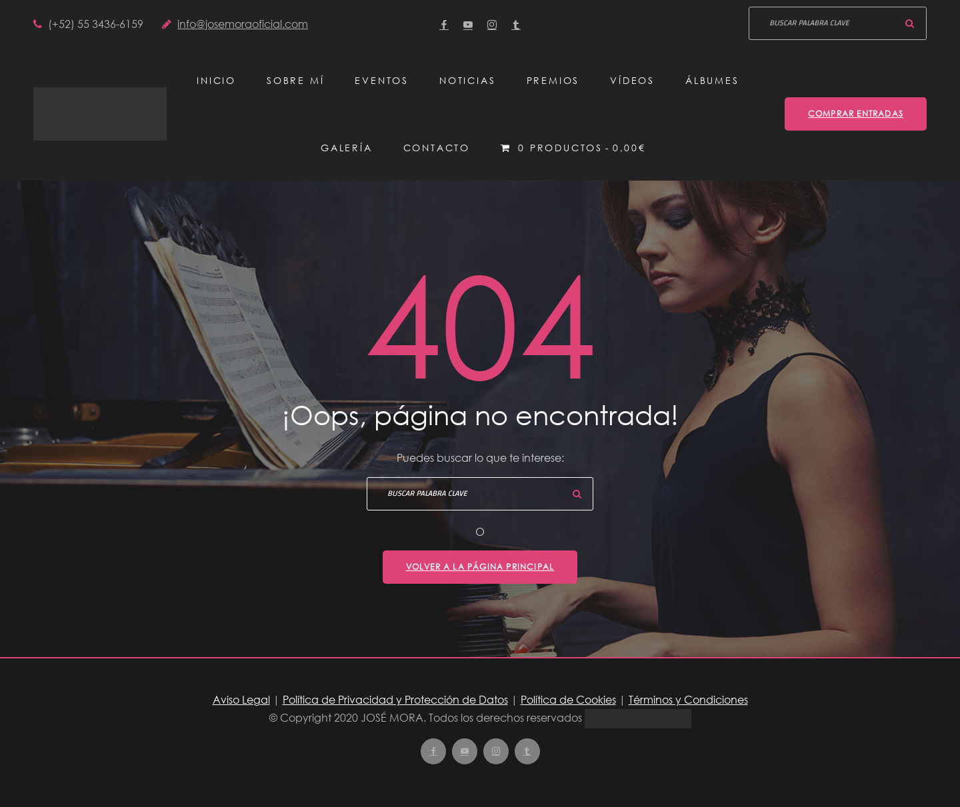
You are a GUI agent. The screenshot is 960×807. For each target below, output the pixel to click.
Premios (553, 80)
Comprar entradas (855, 114)
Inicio (216, 80)
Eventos (382, 80)
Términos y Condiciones (688, 699)
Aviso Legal (241, 699)
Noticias (467, 80)
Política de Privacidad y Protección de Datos (395, 699)
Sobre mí (295, 80)
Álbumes (712, 80)
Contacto (436, 147)
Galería (347, 147)
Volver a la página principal (480, 567)
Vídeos (632, 80)
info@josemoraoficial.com (242, 24)
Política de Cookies (568, 699)
